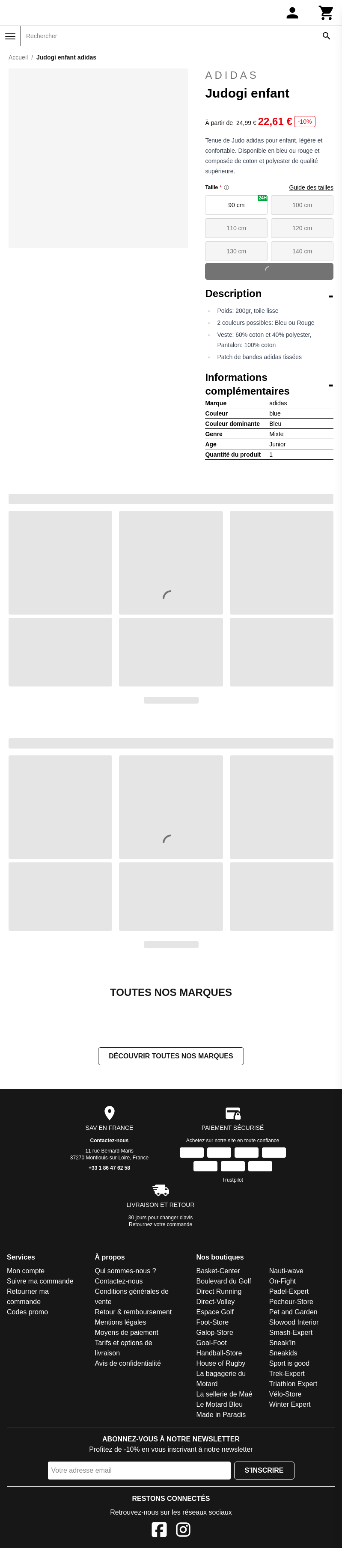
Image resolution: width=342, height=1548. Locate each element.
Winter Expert (290, 1404)
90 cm (248, 201)
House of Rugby (221, 1363)
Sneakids (283, 1353)
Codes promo (27, 1312)
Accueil (18, 57)
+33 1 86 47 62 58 (109, 1168)
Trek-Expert (287, 1373)
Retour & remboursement (133, 1312)
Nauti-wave (286, 1271)
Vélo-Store (285, 1394)
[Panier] (326, 12)
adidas (269, 75)
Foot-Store (212, 1322)
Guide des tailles (311, 187)
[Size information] (226, 187)
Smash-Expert (290, 1332)
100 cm (302, 205)
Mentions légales (120, 1322)
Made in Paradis (221, 1414)
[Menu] (10, 36)
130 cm (236, 251)
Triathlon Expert (293, 1384)
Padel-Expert (289, 1291)
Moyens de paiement (126, 1332)
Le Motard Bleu (219, 1404)
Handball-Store (219, 1353)
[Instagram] (183, 1531)
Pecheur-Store (291, 1301)
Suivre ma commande (40, 1281)
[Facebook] (159, 1531)
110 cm (236, 228)
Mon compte (26, 1271)
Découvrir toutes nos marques (171, 1056)
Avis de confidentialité (128, 1363)
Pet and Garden (293, 1312)
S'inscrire (264, 1470)
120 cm (302, 228)
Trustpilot (232, 1180)
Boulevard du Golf (223, 1281)
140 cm (302, 251)
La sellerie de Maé (224, 1394)
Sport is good (289, 1363)
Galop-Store (214, 1332)
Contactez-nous (109, 1141)
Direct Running (219, 1291)
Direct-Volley (215, 1301)
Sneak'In (282, 1342)
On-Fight (282, 1281)
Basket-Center (218, 1271)
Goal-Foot (211, 1342)
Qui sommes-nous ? (125, 1271)
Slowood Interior (294, 1322)
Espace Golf (215, 1312)
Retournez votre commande (160, 1224)
